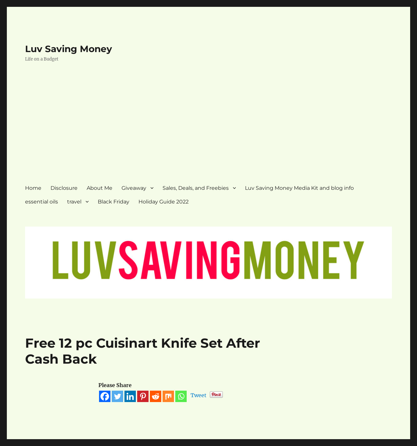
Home (33, 188)
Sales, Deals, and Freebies (196, 188)
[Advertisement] (208, 128)
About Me (99, 188)
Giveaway (134, 188)
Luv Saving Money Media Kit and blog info (299, 188)
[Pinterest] (143, 396)
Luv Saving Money (68, 48)
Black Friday (113, 202)
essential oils (41, 202)
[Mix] (168, 396)
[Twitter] (117, 396)
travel (74, 202)
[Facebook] (104, 396)
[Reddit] (155, 396)
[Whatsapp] (181, 396)
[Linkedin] (130, 396)
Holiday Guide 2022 (163, 202)
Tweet (199, 395)
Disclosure (64, 188)
